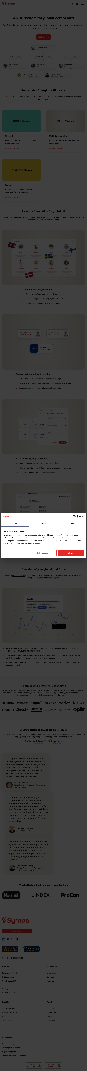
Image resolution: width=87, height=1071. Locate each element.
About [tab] (71, 523)
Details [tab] (43, 523)
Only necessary (43, 553)
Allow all (70, 553)
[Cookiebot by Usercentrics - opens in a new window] (74, 517)
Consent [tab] (15, 523)
